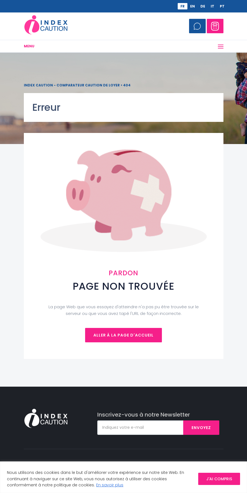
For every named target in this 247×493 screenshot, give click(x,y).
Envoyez (201, 427)
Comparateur (215, 26)
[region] (123, 477)
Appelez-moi (197, 26)
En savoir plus (109, 485)
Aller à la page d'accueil (123, 335)
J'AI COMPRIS (219, 479)
